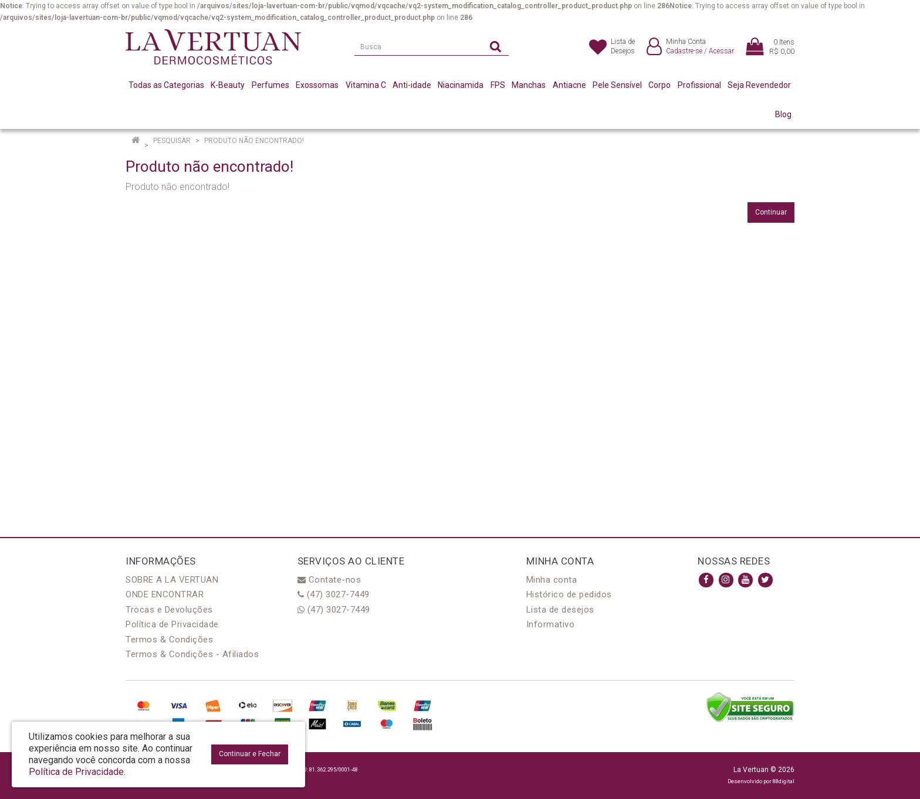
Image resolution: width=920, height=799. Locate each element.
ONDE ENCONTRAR (165, 594)
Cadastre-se (684, 51)
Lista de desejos (560, 609)
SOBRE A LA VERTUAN (172, 579)
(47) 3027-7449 (333, 594)
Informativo (550, 624)
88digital (783, 781)
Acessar (721, 51)
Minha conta (551, 579)
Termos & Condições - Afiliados (192, 654)
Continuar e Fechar (249, 754)
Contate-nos (329, 579)
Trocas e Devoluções (169, 609)
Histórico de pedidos (569, 594)
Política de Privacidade (172, 624)
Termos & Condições (169, 639)
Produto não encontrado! (254, 141)
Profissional (699, 85)
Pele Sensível (617, 85)
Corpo (659, 85)
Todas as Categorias (166, 85)
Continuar (771, 212)
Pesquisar (172, 141)
